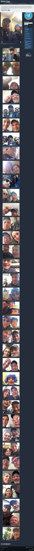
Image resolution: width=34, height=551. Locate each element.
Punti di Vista (27, 36)
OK (8, 10)
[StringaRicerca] (28, 23)
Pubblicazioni (27, 33)
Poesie (26, 31)
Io (25, 40)
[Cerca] (26, 24)
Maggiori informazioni (4, 10)
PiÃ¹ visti (31, 547)
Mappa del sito (28, 547)
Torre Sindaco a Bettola (28, 42)
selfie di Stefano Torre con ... (11, 43)
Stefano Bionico (28, 38)
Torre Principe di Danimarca (28, 48)
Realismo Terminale (27, 29)
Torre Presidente (28, 45)
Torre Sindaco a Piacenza (28, 44)
